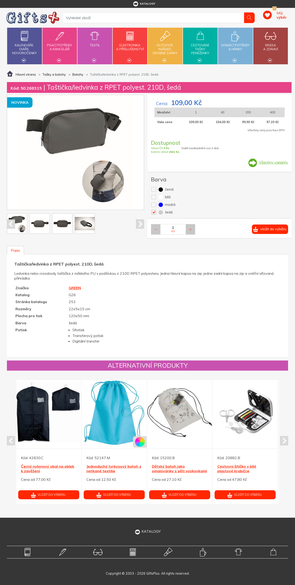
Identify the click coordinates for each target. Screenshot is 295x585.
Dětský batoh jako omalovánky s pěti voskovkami (179, 468)
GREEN (75, 288)
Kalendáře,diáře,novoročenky (24, 45)
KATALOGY (147, 531)
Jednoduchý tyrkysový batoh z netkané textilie (113, 468)
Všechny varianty (273, 162)
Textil (95, 42)
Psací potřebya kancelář (60, 44)
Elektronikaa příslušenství (130, 44)
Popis (15, 250)
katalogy (144, 4)
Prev (11, 224)
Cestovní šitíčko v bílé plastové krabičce (236, 468)
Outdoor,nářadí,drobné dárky (165, 45)
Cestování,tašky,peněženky (200, 45)
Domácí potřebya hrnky (235, 44)
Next (140, 224)
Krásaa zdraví (271, 44)
